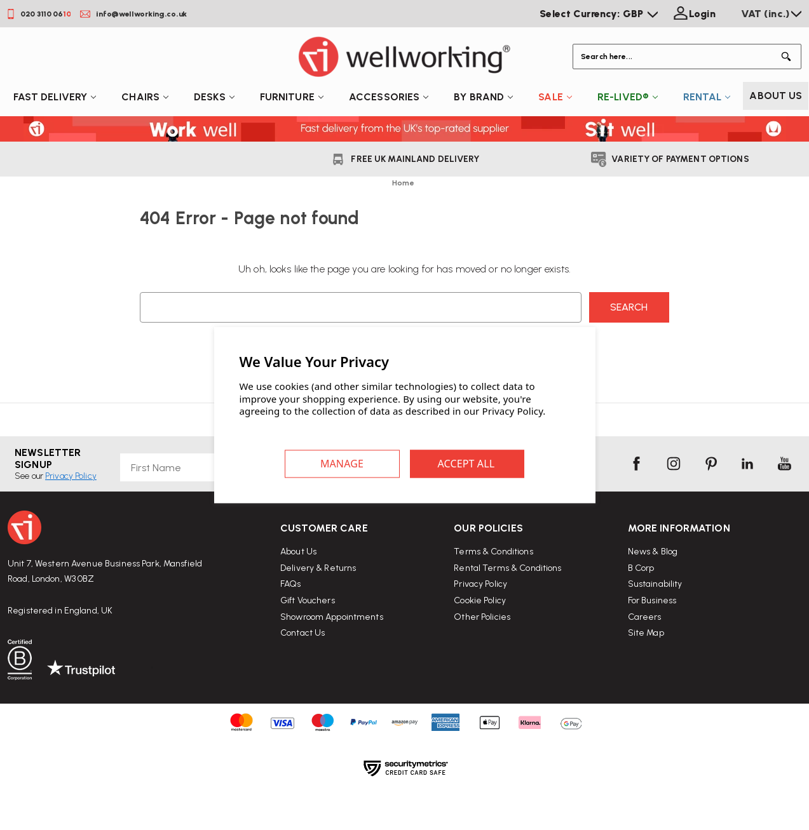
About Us (775, 96)
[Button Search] (788, 56)
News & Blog (652, 599)
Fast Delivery (55, 97)
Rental (706, 97)
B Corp (641, 615)
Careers (645, 664)
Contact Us (302, 655)
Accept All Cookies (467, 464)
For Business (652, 648)
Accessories (388, 97)
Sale (555, 97)
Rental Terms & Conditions (507, 604)
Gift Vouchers (307, 623)
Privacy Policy (480, 620)
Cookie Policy (480, 637)
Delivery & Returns (318, 591)
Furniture (291, 97)
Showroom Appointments (331, 639)
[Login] (693, 14)
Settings (342, 464)
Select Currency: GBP (599, 14)
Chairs (144, 97)
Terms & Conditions (493, 588)
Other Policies (482, 653)
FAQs (290, 607)
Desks (214, 97)
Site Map (646, 680)
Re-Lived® (627, 97)
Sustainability (655, 631)
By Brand (483, 97)
